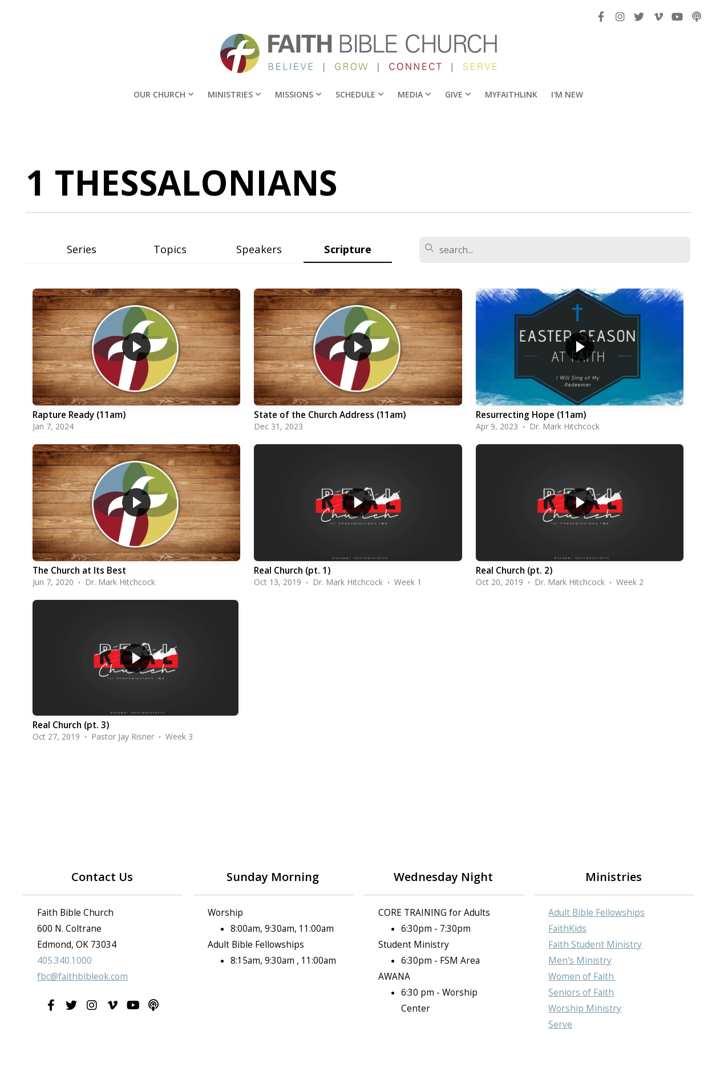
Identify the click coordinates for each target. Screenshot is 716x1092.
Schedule (359, 94)
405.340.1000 (64, 961)
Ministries (234, 94)
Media (414, 94)
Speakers (259, 249)
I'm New (567, 94)
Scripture (347, 249)
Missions (298, 94)
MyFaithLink (511, 94)
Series (81, 249)
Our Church (164, 94)
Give (458, 94)
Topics (170, 249)
